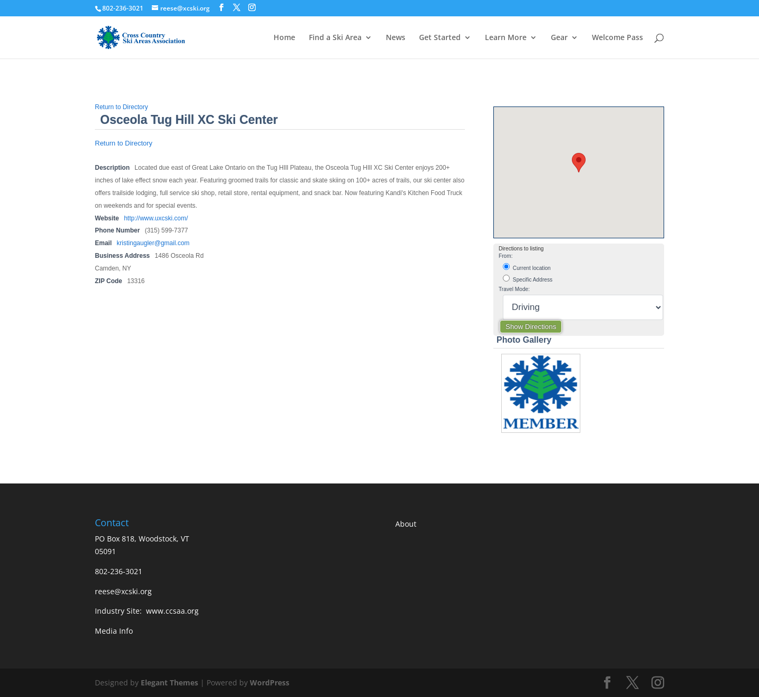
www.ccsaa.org (172, 611)
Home (284, 38)
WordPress (269, 682)
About (405, 524)
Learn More (506, 38)
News (395, 38)
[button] (579, 162)
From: (506, 256)
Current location (527, 267)
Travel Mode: (514, 289)
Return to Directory (121, 107)
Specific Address (527, 279)
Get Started (440, 38)
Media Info (114, 631)
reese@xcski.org (123, 591)
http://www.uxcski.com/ (156, 218)
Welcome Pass (617, 38)
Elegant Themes (169, 682)
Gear (559, 38)
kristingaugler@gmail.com (152, 243)
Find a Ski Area (335, 38)
